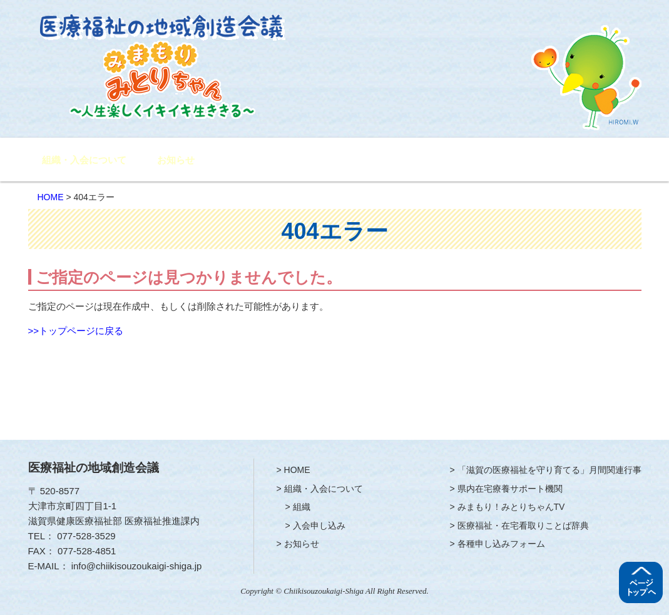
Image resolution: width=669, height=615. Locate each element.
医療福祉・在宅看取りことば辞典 (523, 526)
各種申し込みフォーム (595, 160)
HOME (51, 197)
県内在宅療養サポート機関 (406, 160)
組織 (301, 507)
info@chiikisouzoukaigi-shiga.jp (136, 566)
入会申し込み (319, 526)
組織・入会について (84, 160)
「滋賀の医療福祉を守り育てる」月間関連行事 (286, 160)
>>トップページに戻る (76, 330)
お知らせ (176, 160)
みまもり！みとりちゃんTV (501, 160)
